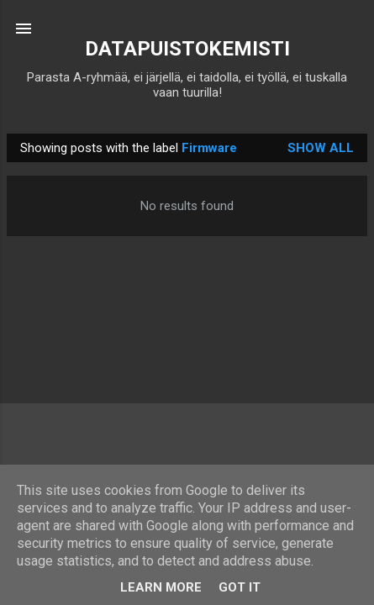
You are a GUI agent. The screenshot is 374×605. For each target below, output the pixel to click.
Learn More (161, 587)
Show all (320, 147)
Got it (240, 587)
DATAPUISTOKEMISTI (187, 48)
